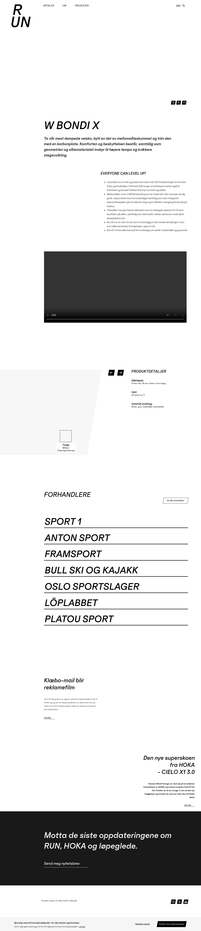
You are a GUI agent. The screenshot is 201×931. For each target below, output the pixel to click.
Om (64, 5)
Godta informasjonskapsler (172, 924)
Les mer (82, 927)
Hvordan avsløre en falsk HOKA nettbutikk (59, 901)
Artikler (48, 5)
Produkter (82, 5)
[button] (183, 5)
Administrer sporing (142, 924)
